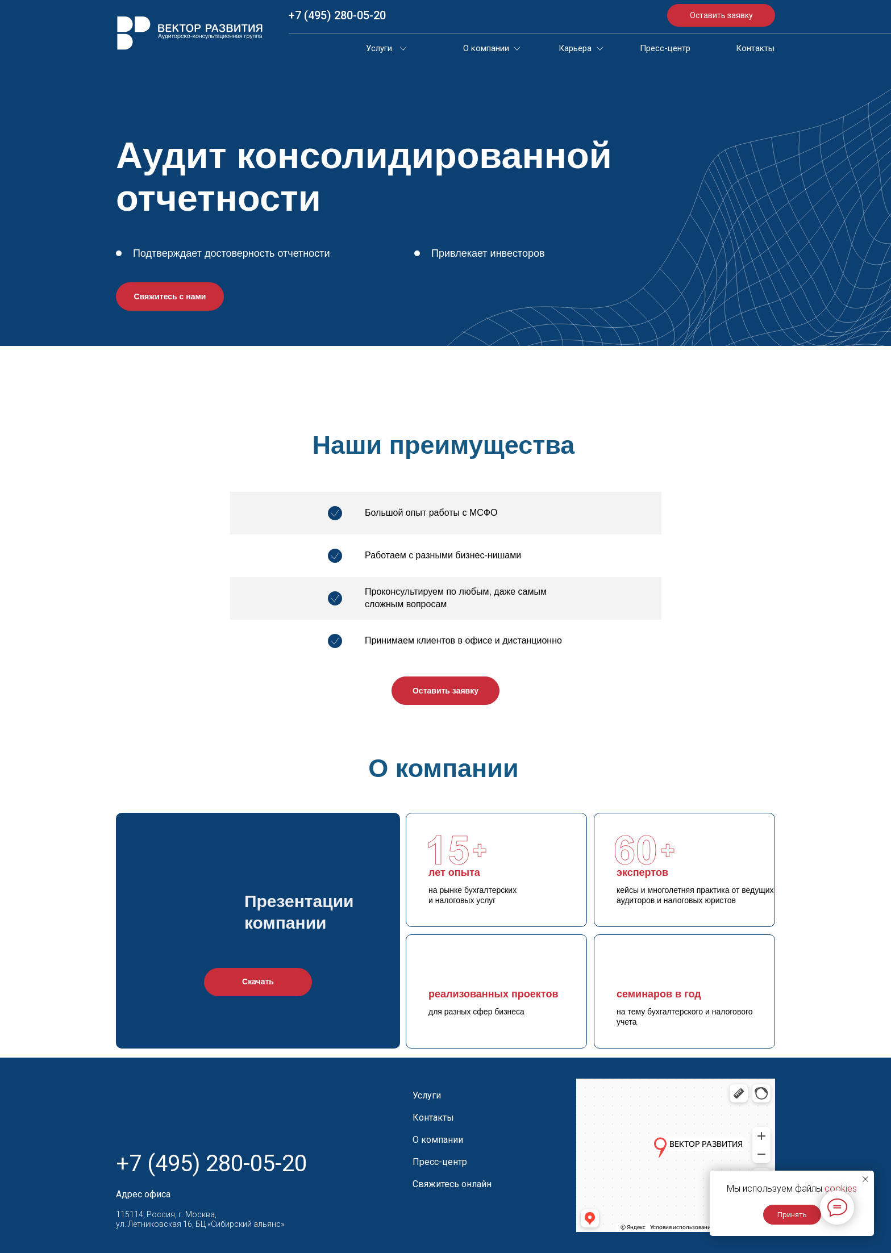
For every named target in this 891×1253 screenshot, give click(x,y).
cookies (841, 1188)
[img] (190, 33)
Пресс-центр (665, 48)
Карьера (575, 48)
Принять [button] (792, 1214)
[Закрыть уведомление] (865, 1179)
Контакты (755, 48)
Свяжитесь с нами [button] (170, 296)
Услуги (379, 48)
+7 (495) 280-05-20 (337, 15)
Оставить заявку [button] (721, 15)
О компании (486, 48)
